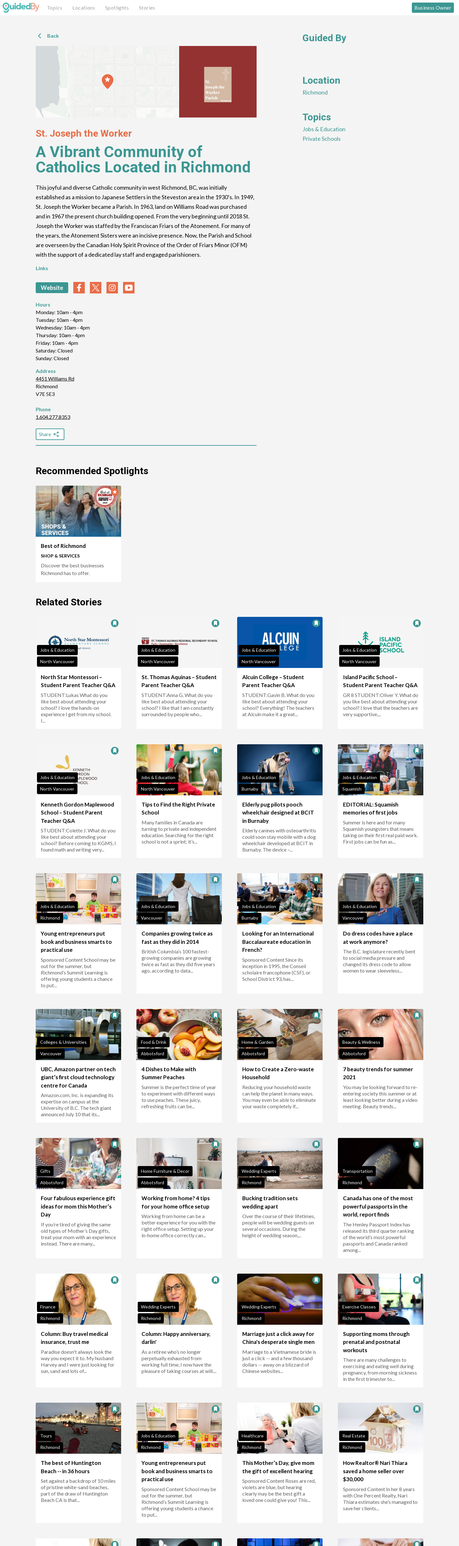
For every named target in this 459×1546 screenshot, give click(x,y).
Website (52, 287)
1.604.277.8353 (53, 417)
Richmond (315, 92)
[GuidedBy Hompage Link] (21, 8)
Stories (147, 7)
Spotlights (117, 7)
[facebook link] (79, 287)
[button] (107, 82)
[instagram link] (112, 287)
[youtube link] (129, 287)
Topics (54, 7)
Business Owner (432, 7)
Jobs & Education (324, 129)
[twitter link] (95, 287)
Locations (83, 7)
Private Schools (321, 138)
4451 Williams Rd (55, 378)
